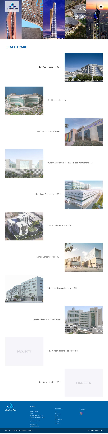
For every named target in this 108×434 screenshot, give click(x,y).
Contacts (57, 427)
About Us (57, 417)
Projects (57, 421)
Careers (57, 425)
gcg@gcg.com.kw (35, 425)
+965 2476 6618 (34, 431)
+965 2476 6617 (34, 429)
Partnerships (58, 423)
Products (57, 419)
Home (56, 415)
